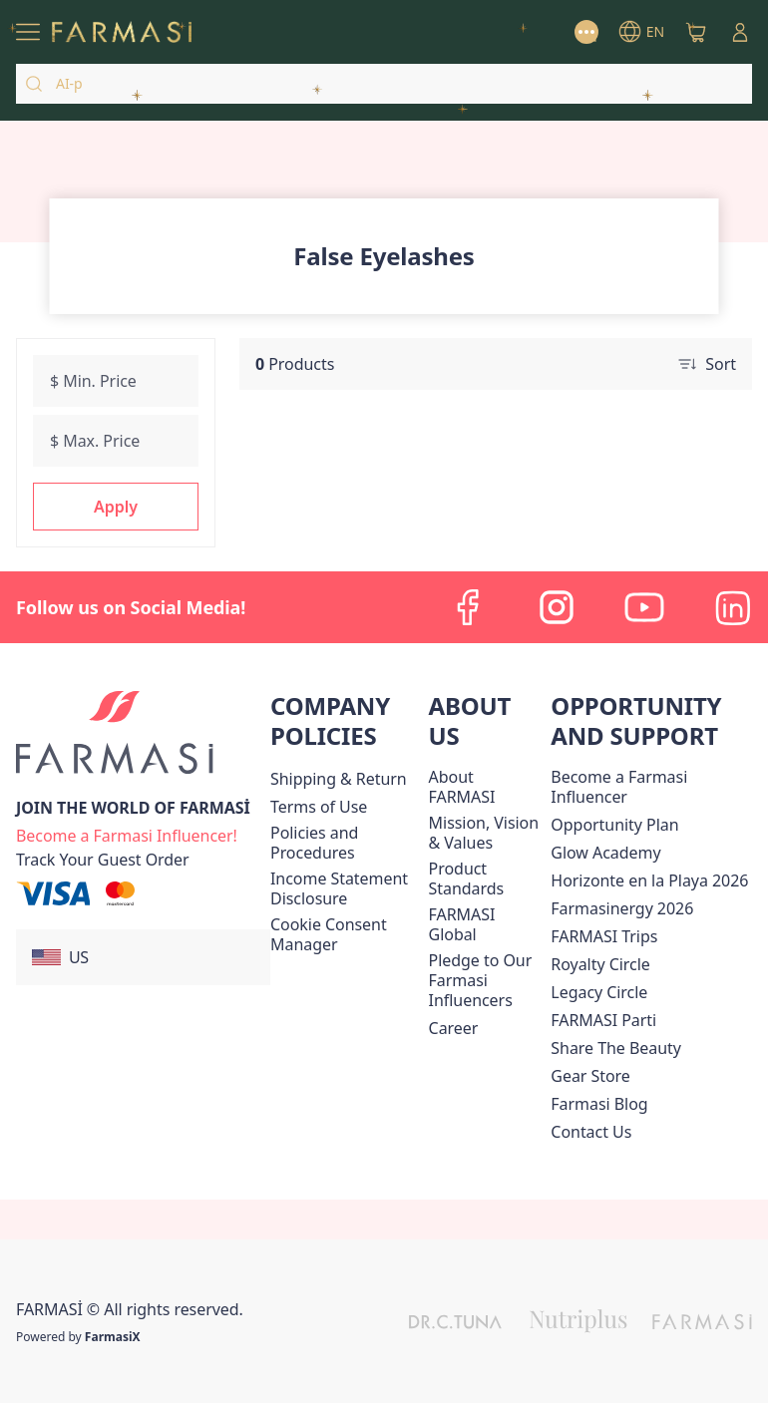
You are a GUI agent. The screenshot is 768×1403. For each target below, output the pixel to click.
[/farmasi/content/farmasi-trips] (604, 936)
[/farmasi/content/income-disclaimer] (345, 888)
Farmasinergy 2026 (622, 908)
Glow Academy (605, 853)
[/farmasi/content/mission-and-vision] (486, 833)
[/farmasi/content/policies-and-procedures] (345, 843)
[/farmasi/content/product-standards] (486, 878)
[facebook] (469, 607)
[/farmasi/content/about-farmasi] (486, 787)
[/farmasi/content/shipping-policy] (338, 779)
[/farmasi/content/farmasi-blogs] (599, 1104)
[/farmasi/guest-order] (103, 860)
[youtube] (644, 607)
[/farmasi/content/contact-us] (591, 1132)
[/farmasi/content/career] (454, 1028)
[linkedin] (732, 607)
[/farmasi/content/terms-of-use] (318, 807)
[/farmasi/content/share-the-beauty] (616, 1048)
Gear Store (590, 1076)
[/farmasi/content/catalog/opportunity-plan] (614, 825)
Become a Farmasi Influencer (619, 787)
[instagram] (556, 607)
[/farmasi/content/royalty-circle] (600, 964)
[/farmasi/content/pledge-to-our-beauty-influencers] (486, 980)
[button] (115, 506)
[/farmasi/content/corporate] (486, 924)
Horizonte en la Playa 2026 (649, 880)
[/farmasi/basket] (696, 32)
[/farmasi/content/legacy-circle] (599, 992)
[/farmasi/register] (126, 834)
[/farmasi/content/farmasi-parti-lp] (603, 1020)
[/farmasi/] (122, 32)
